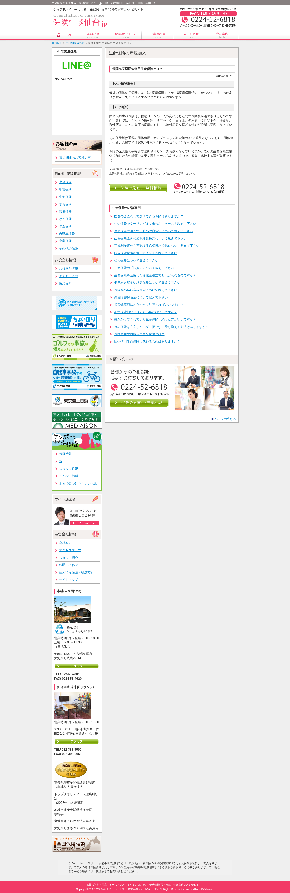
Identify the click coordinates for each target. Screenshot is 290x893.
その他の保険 (68, 248)
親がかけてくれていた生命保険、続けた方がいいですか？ (155, 319)
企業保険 (65, 241)
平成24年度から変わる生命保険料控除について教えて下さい (157, 245)
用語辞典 (65, 283)
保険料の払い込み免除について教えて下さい (145, 290)
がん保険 (65, 219)
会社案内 (65, 543)
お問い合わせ (68, 565)
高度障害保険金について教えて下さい (141, 297)
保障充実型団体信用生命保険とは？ (139, 334)
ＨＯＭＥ (57, 43)
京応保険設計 (206, 889)
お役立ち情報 (68, 268)
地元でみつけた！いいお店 (78, 483)
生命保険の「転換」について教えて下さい (144, 268)
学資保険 (65, 204)
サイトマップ (68, 579)
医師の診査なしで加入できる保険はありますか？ (148, 216)
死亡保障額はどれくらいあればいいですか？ (145, 312)
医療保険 (65, 211)
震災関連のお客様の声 (75, 157)
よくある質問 (68, 276)
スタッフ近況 (68, 468)
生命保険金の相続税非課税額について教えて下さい (150, 238)
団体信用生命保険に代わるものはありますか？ (147, 341)
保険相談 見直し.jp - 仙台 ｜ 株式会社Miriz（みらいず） (127, 889)
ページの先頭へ (225, 419)
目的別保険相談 (75, 43)
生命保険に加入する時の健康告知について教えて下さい (153, 231)
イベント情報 (68, 476)
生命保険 (65, 197)
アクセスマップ (70, 550)
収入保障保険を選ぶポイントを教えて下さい (145, 253)
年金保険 (65, 226)
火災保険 (65, 182)
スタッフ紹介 (68, 557)
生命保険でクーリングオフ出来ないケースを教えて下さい (155, 223)
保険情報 (65, 454)
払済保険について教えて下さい (136, 260)
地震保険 (65, 189)
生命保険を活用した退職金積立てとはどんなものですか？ (155, 275)
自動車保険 (67, 233)
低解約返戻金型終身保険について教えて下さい (147, 282)
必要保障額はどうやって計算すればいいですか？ (148, 304)
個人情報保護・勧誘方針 (76, 572)
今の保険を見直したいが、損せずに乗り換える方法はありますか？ (161, 327)
